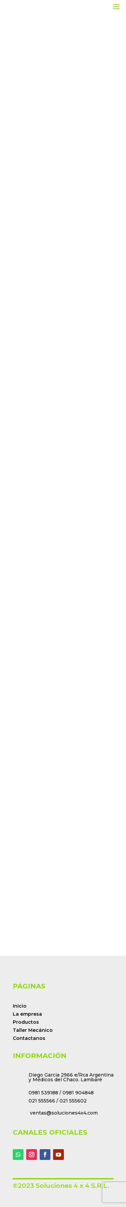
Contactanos (29, 1038)
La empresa (27, 1014)
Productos (26, 1022)
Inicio (20, 1006)
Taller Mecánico (33, 1030)
